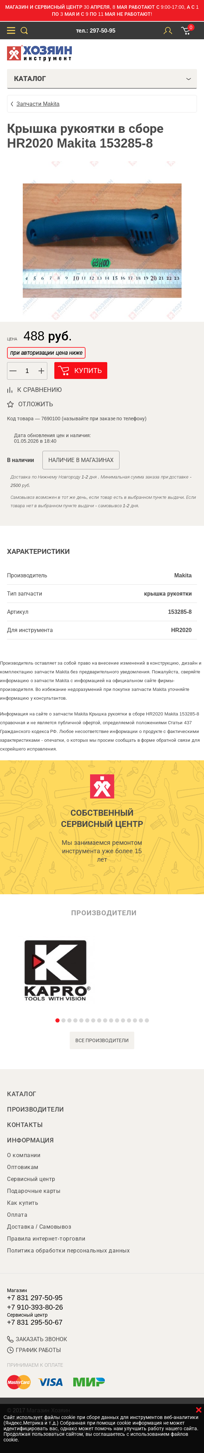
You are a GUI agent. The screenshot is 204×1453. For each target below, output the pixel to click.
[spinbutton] (27, 371)
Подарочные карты (33, 1191)
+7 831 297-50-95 (34, 1298)
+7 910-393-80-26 (35, 1307)
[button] (41, 370)
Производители (35, 1109)
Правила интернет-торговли (46, 1239)
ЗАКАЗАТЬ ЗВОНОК (37, 1339)
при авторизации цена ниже (46, 353)
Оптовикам (23, 1167)
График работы (34, 1350)
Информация (30, 1140)
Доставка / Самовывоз (39, 1227)
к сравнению (39, 389)
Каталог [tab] (102, 78)
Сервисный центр (31, 1179)
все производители (102, 1040)
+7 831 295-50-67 (34, 1322)
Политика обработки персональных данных (68, 1251)
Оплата (17, 1215)
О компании (23, 1155)
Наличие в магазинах (81, 460)
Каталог (21, 1094)
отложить (35, 404)
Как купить (22, 1203)
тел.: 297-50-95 (95, 31)
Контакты (25, 1124)
